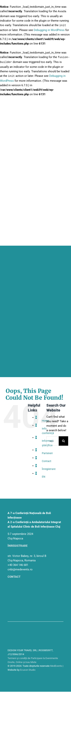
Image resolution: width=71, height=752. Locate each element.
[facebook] (59, 676)
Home (45, 419)
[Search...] (52, 440)
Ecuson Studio (27, 668)
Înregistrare (48, 468)
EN (43, 475)
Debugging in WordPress (49, 29)
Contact (46, 460)
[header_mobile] (36, 264)
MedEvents (56, 665)
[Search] (63, 440)
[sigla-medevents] (17, 628)
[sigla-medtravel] (17, 638)
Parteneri (47, 452)
